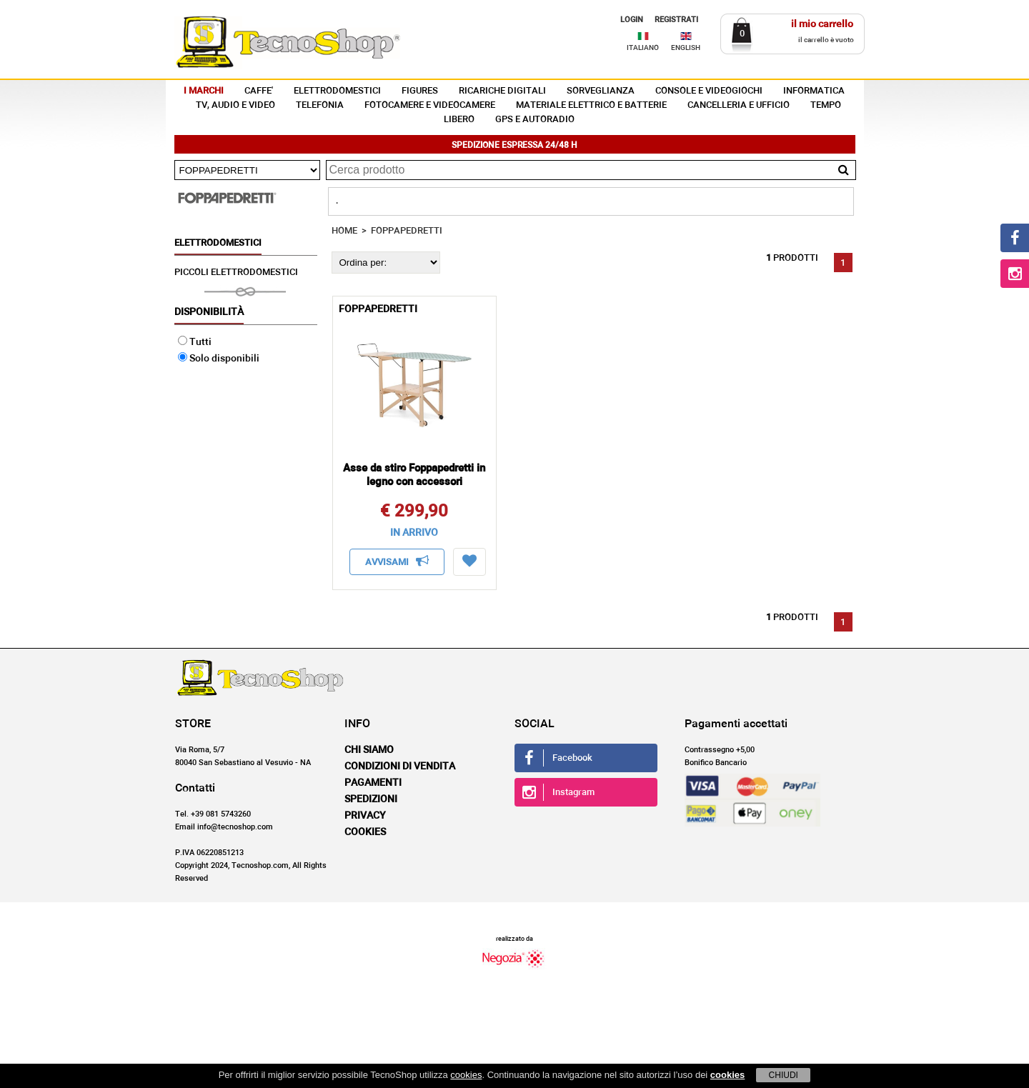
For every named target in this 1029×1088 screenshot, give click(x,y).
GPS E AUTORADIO (535, 119)
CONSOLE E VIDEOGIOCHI (708, 91)
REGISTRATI (676, 20)
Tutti (195, 342)
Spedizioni (370, 799)
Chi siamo (369, 750)
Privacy (365, 816)
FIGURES (420, 91)
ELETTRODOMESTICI (337, 91)
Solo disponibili (218, 359)
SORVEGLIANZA (601, 91)
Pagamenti (373, 783)
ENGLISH (685, 47)
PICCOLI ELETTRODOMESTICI (236, 272)
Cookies (365, 832)
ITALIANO (643, 47)
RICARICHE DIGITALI (502, 91)
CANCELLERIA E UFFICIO (738, 105)
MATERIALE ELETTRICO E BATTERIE (591, 105)
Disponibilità (209, 312)
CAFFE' (258, 91)
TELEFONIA (320, 105)
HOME (344, 231)
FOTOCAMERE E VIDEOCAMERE (429, 105)
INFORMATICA (814, 91)
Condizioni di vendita (399, 767)
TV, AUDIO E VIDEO (235, 105)
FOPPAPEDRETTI (406, 231)
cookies (466, 1074)
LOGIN (631, 20)
